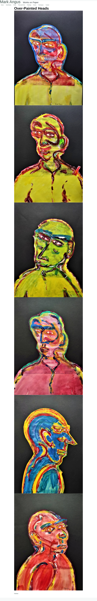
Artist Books (8, 4)
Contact (47, 4)
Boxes (34, 4)
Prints (14, 4)
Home (2, 4)
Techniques (40, 4)
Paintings (29, 4)
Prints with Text (21, 4)
